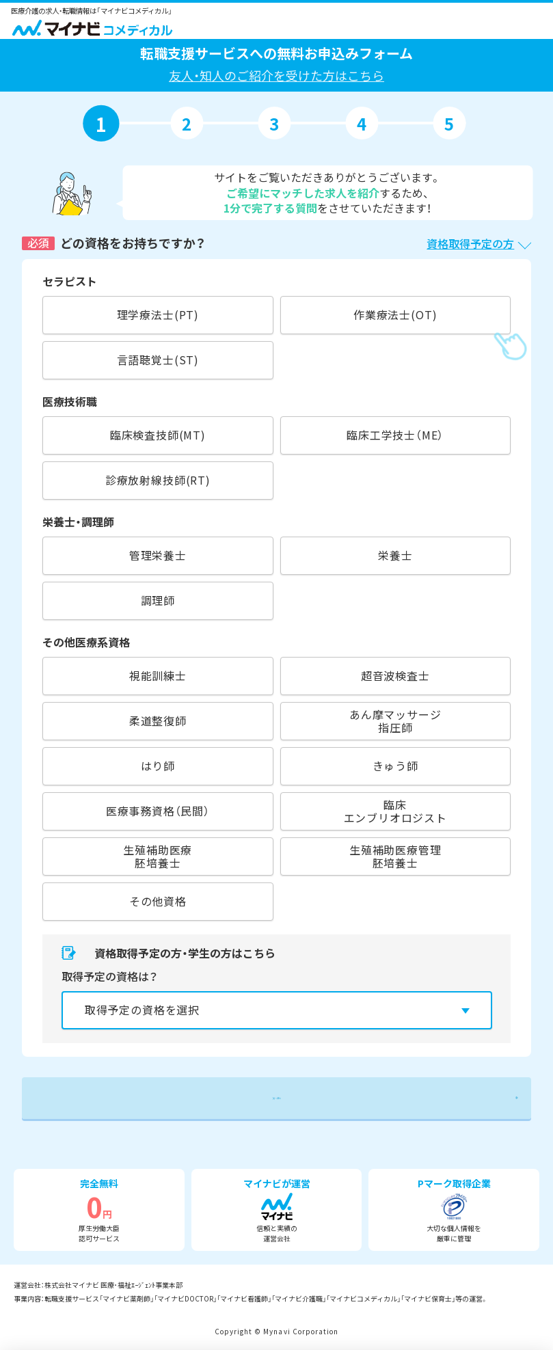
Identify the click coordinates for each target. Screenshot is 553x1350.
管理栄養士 (158, 555)
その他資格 (158, 901)
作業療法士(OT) (395, 314)
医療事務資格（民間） (158, 810)
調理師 (158, 600)
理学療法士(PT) (158, 314)
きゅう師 (395, 765)
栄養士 (395, 555)
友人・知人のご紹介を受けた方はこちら (276, 75)
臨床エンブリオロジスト (395, 811)
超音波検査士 (395, 675)
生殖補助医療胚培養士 (157, 856)
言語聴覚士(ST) (158, 359)
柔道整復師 (158, 720)
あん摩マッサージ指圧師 (395, 720)
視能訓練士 (158, 675)
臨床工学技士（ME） (395, 435)
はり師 (158, 765)
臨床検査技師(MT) (158, 435)
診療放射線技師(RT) (158, 480)
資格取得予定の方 (470, 243)
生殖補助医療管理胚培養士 (395, 856)
